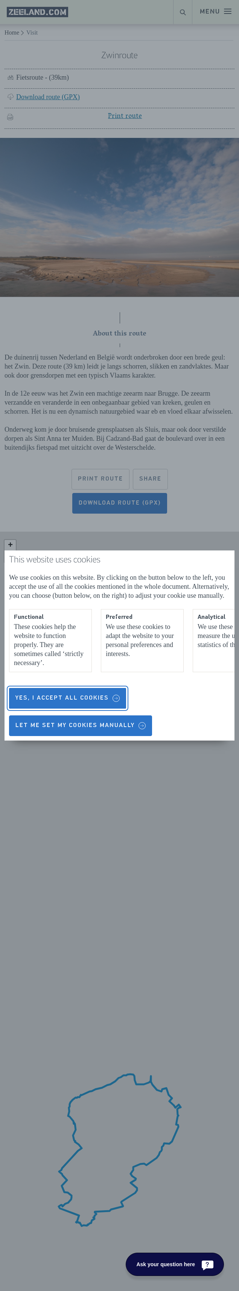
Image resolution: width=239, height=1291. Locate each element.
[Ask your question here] (175, 1264)
